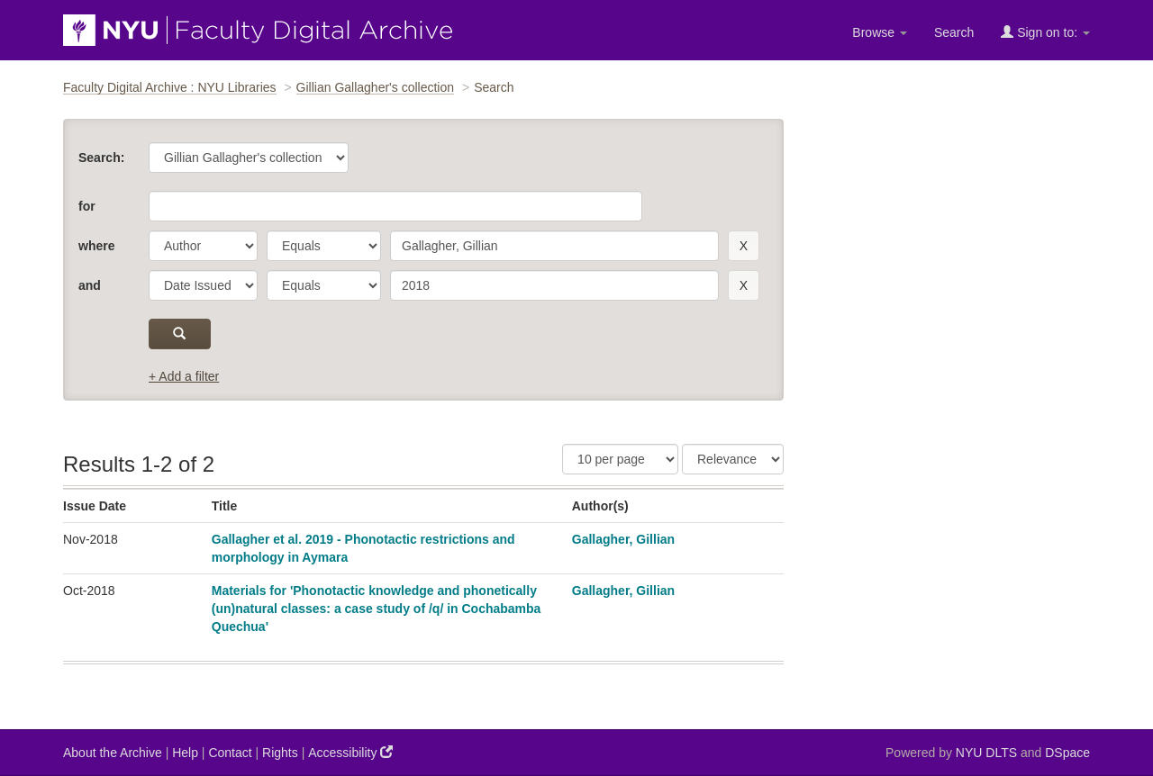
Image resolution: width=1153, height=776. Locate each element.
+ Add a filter (184, 376)
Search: (101, 157)
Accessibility (350, 752)
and (89, 285)
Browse (879, 32)
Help (185, 752)
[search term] (554, 245)
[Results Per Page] (620, 459)
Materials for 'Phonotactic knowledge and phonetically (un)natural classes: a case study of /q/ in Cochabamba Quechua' (376, 608)
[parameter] (203, 245)
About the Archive (112, 752)
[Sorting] (733, 459)
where (96, 246)
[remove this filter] (743, 245)
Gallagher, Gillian (623, 539)
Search (954, 32)
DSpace (1067, 752)
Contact (229, 752)
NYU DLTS (986, 752)
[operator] (324, 245)
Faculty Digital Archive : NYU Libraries (170, 87)
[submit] (180, 334)
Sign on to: (1045, 32)
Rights (280, 752)
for (86, 206)
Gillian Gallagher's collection (375, 87)
